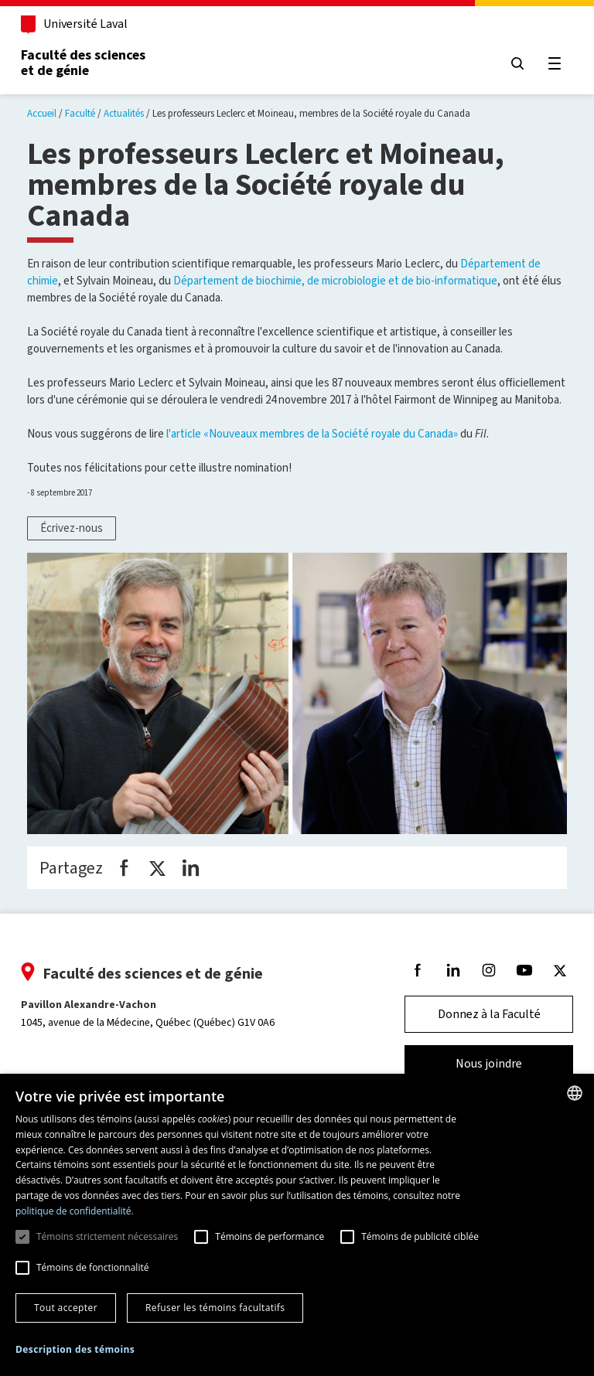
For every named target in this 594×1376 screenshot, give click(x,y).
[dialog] (297, 1225)
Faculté (80, 113)
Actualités (124, 113)
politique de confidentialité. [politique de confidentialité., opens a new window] (74, 1211)
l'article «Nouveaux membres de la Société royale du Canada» (312, 433)
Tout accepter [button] (65, 1307)
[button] (75, 1350)
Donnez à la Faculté (482, 1014)
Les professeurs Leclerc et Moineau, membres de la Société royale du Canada (311, 113)
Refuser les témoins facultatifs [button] (215, 1307)
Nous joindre (482, 1063)
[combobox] (574, 1093)
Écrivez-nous (71, 528)
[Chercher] (510, 63)
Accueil (41, 113)
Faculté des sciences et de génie (90, 63)
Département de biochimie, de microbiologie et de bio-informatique (335, 280)
